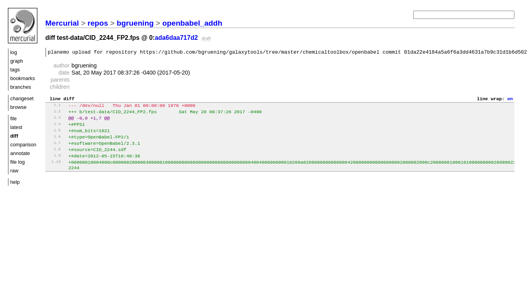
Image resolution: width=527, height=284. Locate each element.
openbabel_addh (192, 23)
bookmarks (22, 78)
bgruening (135, 23)
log (13, 52)
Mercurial (62, 23)
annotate (20, 153)
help (15, 182)
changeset (21, 98)
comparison (23, 145)
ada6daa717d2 (176, 37)
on (510, 100)
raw (14, 171)
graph (16, 61)
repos (97, 23)
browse (18, 107)
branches (20, 87)
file (13, 118)
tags (15, 70)
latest (16, 127)
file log (17, 162)
